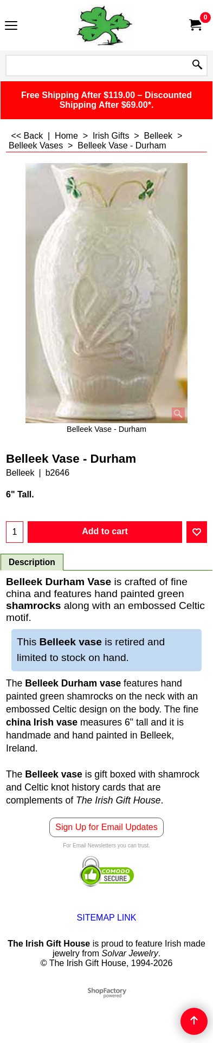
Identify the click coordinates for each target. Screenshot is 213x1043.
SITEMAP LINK (107, 917)
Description (32, 562)
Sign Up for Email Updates (106, 827)
